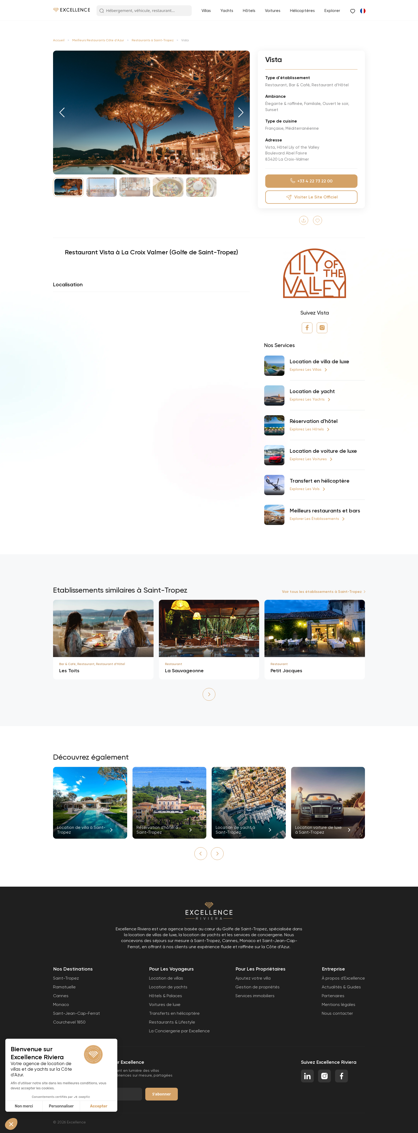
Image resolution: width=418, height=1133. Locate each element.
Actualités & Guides (341, 986)
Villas (206, 10)
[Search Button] (102, 11)
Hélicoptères (302, 10)
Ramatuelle (64, 986)
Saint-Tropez (66, 978)
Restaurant (173, 664)
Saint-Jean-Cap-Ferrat (76, 1013)
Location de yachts (168, 986)
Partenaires (333, 995)
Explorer (332, 10)
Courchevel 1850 (69, 1022)
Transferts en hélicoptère (174, 1013)
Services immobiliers (255, 995)
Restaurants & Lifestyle (172, 1022)
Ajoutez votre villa (253, 978)
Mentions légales (338, 1004)
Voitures (272, 10)
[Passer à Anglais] (362, 10)
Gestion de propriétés (257, 986)
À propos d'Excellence (343, 978)
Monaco (61, 1004)
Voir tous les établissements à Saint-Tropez (322, 591)
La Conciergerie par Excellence (179, 1030)
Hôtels (249, 10)
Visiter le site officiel (311, 197)
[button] (62, 112)
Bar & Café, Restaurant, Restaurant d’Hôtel (92, 664)
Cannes (61, 995)
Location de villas (166, 978)
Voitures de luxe (164, 1004)
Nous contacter (337, 1013)
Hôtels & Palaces (165, 995)
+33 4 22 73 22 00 (311, 181)
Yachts (226, 10)
